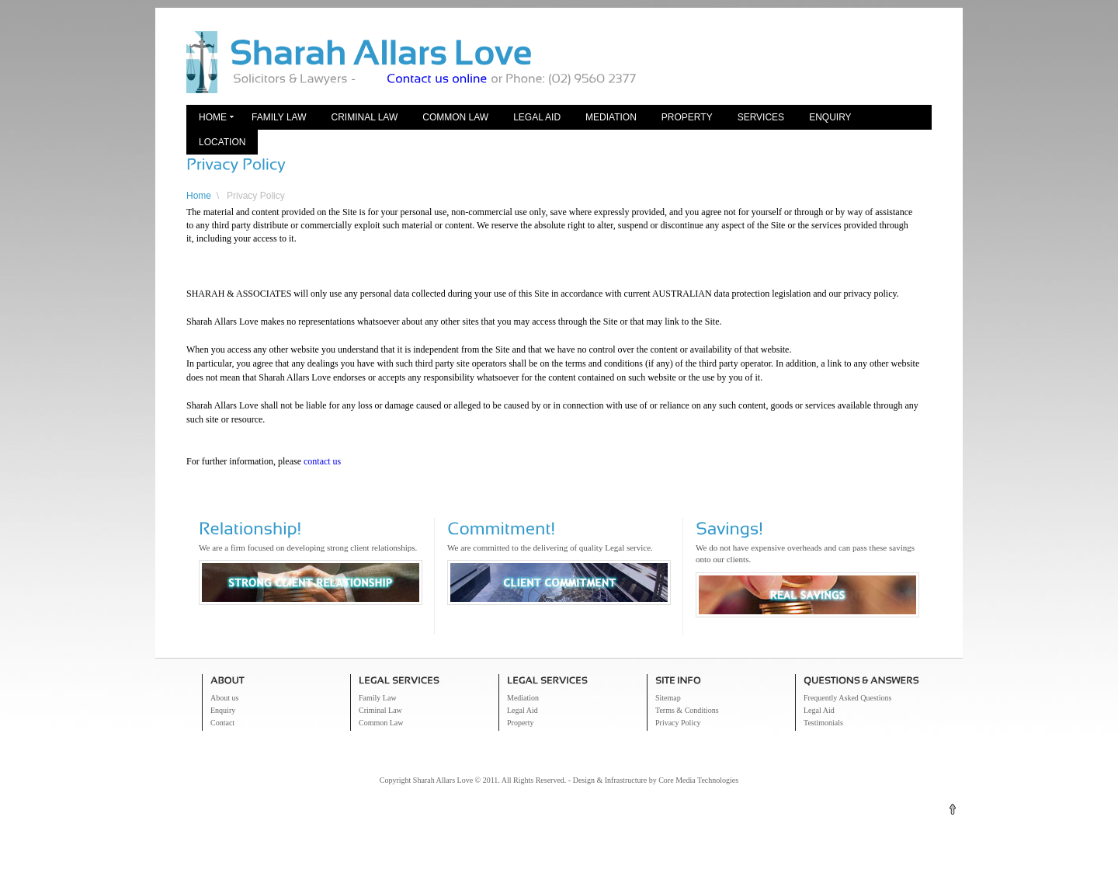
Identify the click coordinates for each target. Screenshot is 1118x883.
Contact (222, 722)
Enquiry (830, 117)
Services (761, 117)
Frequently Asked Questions (847, 698)
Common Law (455, 117)
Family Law (279, 117)
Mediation (611, 117)
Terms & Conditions (687, 710)
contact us (322, 461)
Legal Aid (537, 117)
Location (222, 142)
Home (213, 117)
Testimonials (823, 722)
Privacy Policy (256, 195)
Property (687, 117)
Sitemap (668, 698)
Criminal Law (364, 117)
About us (224, 698)
